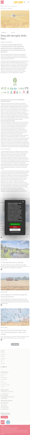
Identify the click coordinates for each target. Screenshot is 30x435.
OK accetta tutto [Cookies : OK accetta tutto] (15, 224)
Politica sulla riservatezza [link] (15, 231)
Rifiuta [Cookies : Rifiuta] (15, 227)
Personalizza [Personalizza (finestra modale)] (15, 229)
